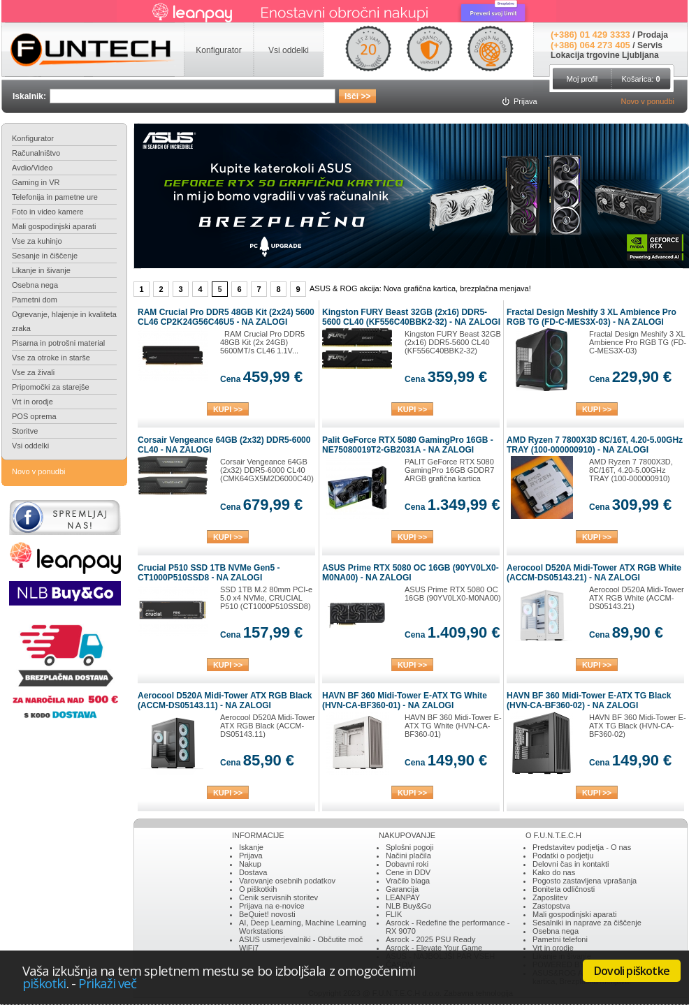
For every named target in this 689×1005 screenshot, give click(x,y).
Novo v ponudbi (647, 101)
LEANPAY (403, 897)
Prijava (251, 855)
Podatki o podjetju (562, 855)
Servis (649, 45)
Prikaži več (107, 983)
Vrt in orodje (32, 401)
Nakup (250, 864)
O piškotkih (258, 889)
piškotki (44, 983)
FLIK (394, 914)
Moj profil (582, 79)
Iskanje (251, 847)
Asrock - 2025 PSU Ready (430, 939)
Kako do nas (553, 872)
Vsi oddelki (30, 445)
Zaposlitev (549, 897)
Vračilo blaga (408, 880)
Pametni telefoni (560, 939)
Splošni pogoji (410, 847)
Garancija (402, 889)
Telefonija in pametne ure (55, 197)
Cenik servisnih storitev (278, 897)
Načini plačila (408, 855)
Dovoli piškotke (631, 970)
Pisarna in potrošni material (58, 343)
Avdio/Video (32, 167)
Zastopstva (551, 906)
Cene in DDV (408, 872)
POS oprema (34, 416)
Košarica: (640, 79)
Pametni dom (34, 299)
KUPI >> (227, 409)
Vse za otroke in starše (51, 357)
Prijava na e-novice (272, 906)
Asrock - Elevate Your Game (434, 948)
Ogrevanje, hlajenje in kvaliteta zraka (64, 321)
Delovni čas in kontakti (570, 864)
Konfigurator (33, 138)
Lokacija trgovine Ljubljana (605, 55)
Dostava (253, 872)
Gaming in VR (35, 182)
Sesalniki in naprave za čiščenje (586, 922)
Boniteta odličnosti (563, 889)
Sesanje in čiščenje (45, 255)
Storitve (25, 431)
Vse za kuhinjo (37, 241)
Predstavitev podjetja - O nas (581, 847)
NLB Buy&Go (408, 906)
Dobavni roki (407, 864)
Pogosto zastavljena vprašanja (584, 880)
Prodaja (652, 35)
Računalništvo (36, 153)
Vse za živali (33, 372)
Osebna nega (35, 285)
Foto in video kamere (48, 211)
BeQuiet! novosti (267, 914)
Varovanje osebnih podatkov (287, 880)
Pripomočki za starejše (50, 387)
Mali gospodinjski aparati (54, 226)
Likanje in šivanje (41, 270)
